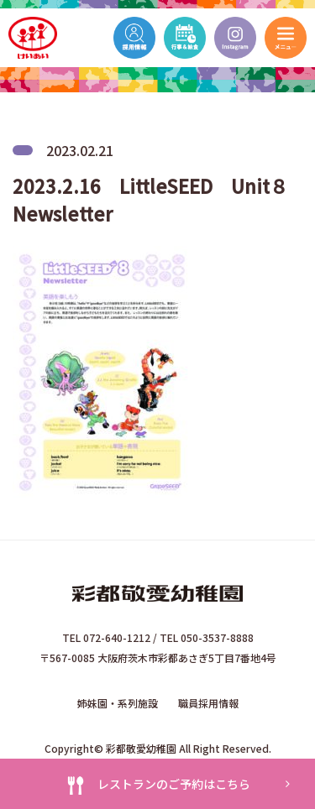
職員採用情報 (208, 703)
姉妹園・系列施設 (117, 703)
